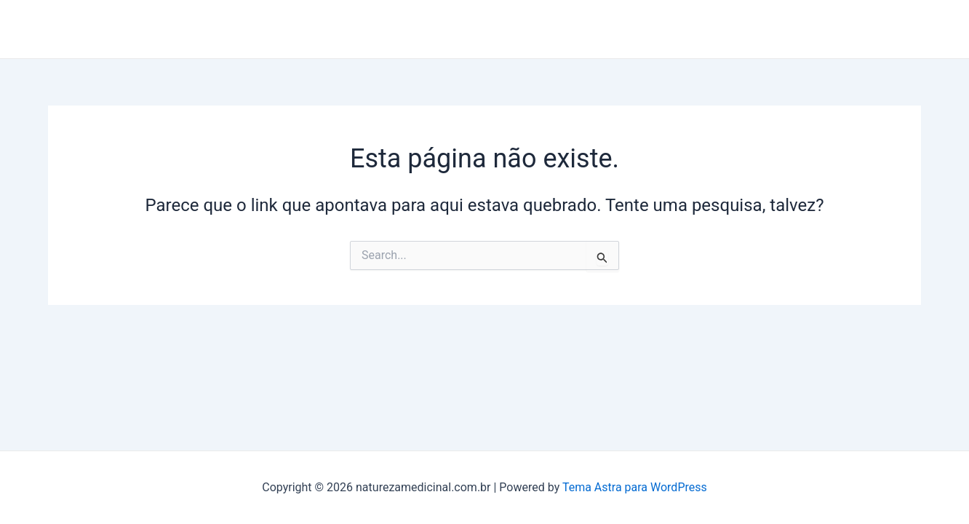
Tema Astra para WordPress (634, 487)
